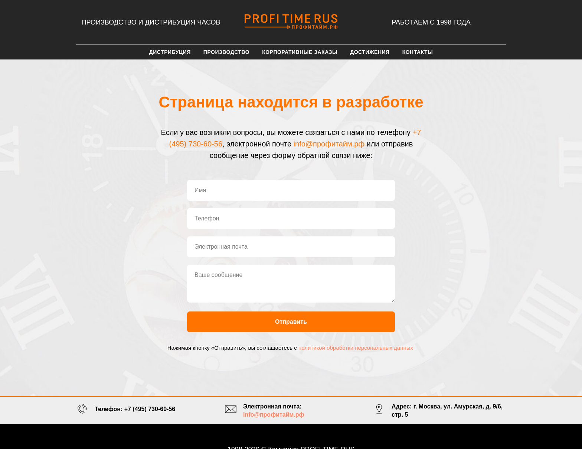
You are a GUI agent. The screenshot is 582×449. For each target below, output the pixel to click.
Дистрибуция (170, 52)
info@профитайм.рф (329, 144)
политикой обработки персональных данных (355, 348)
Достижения (369, 52)
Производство (226, 52)
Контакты (417, 52)
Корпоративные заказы (299, 52)
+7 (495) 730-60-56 (149, 409)
